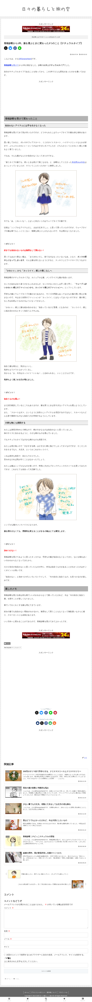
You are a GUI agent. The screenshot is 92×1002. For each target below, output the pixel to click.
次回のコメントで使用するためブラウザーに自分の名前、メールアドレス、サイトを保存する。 (45, 958)
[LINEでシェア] (19, 48)
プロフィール (63, 995)
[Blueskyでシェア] (10, 48)
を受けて (11, 65)
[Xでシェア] (6, 48)
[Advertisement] (46, 97)
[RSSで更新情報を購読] (54, 723)
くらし (7, 643)
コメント (9, 908)
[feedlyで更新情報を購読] (50, 723)
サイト (6, 950)
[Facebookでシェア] (15, 48)
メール (8, 942)
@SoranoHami (25, 59)
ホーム (27, 995)
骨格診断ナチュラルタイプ (13, 647)
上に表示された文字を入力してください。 (21, 965)
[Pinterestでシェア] (55, 712)
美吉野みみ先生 (78, 162)
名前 (7, 934)
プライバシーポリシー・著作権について (44, 995)
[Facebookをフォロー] (46, 723)
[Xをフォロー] (42, 723)
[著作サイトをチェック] (37, 723)
